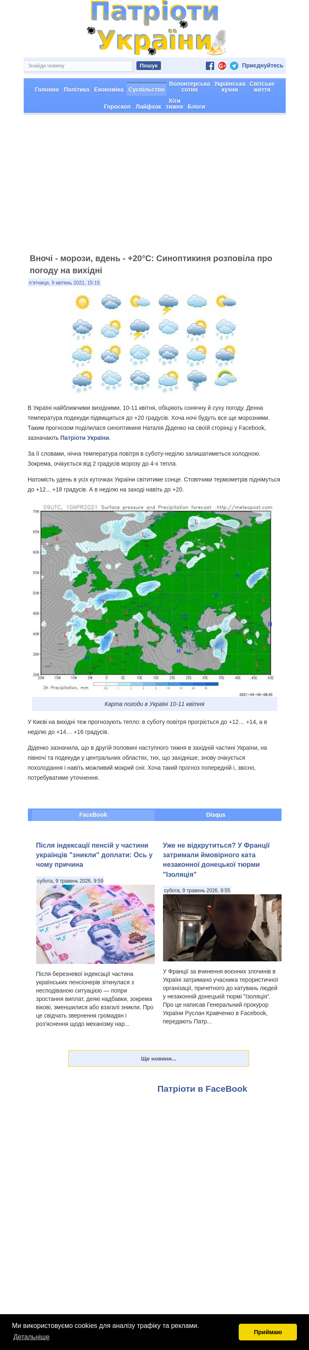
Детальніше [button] (31, 1336)
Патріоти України (84, 437)
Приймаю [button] (268, 1332)
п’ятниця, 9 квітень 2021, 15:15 (64, 283)
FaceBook (93, 814)
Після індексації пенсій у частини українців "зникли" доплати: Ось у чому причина (94, 854)
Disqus (216, 814)
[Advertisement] (154, 188)
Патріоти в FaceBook (202, 1088)
